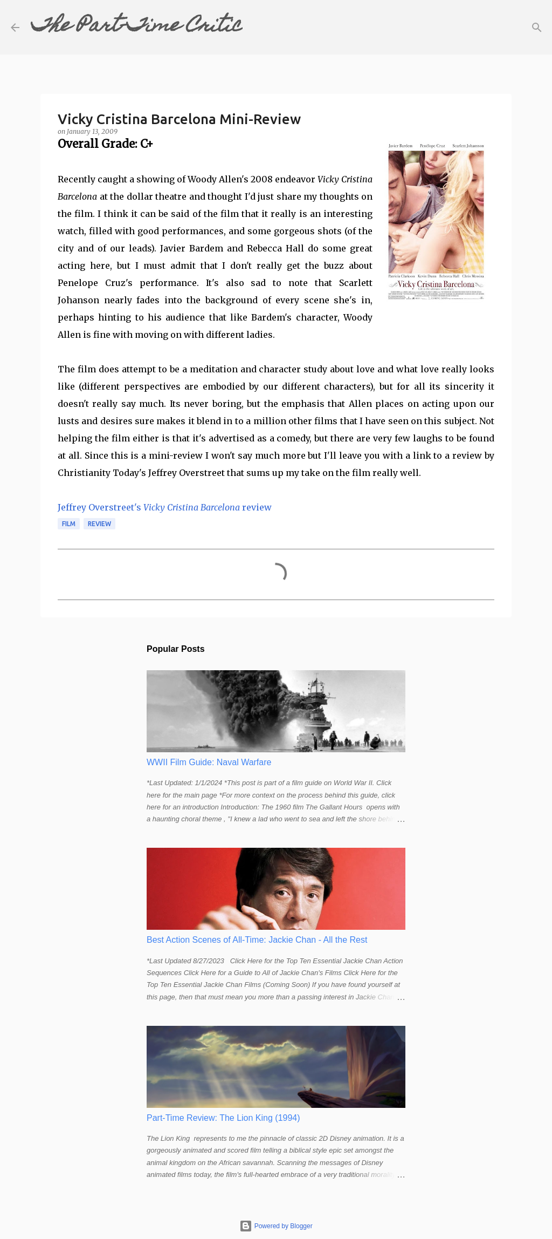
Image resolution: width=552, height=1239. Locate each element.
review (99, 523)
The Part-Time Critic (136, 27)
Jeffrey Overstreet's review (165, 507)
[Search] (257, 27)
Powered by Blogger (275, 1226)
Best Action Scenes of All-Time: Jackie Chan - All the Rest (257, 939)
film (68, 523)
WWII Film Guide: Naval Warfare (209, 762)
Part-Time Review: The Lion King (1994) (223, 1117)
